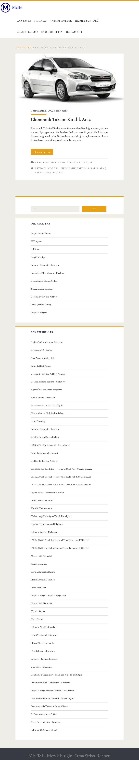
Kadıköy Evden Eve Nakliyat (44, 461)
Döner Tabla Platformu (42, 500)
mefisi (65, 110)
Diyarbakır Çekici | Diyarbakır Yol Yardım (50, 682)
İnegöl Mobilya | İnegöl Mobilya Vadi (48, 595)
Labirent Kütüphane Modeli (44, 730)
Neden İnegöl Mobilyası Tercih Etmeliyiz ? (51, 516)
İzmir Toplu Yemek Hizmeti (44, 453)
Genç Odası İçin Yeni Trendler (45, 722)
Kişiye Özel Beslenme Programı (46, 389)
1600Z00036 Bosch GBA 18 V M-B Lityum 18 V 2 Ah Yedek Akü (61, 484)
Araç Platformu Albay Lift (43, 397)
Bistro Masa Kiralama (41, 667)
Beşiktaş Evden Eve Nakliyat (44, 297)
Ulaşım (87, 162)
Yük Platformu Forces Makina (45, 437)
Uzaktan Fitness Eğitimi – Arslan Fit (48, 381)
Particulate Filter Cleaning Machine (47, 273)
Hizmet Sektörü (87, 21)
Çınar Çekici (37, 619)
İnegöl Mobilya (38, 257)
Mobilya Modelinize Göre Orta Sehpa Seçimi (52, 698)
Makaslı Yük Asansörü (41, 556)
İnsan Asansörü (38, 587)
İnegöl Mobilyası (39, 312)
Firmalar (41, 21)
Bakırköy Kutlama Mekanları (44, 532)
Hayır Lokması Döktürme (43, 572)
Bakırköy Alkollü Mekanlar (43, 627)
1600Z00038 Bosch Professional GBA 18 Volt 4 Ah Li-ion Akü (61, 477)
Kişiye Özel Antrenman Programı (47, 342)
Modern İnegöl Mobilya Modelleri (47, 413)
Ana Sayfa (24, 21)
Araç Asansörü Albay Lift (43, 358)
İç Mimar (35, 249)
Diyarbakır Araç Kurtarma (43, 651)
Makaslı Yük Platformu (41, 603)
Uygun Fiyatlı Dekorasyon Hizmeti (47, 492)
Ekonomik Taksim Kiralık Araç (69, 79)
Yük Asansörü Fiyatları (41, 289)
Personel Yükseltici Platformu (45, 265)
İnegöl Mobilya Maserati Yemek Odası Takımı (53, 690)
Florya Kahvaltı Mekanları (43, 579)
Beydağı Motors (47, 168)
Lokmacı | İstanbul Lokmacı (44, 659)
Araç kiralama (27, 32)
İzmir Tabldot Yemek (41, 366)
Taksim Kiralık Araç (49, 172)
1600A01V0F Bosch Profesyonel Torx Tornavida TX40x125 (59, 540)
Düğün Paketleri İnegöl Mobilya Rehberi (50, 445)
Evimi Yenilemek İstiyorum (44, 635)
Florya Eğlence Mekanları (43, 643)
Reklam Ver (73, 32)
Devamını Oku (43, 152)
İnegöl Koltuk (61, 21)
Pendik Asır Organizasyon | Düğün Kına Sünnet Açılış (57, 675)
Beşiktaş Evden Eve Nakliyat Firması (48, 374)
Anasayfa (23, 47)
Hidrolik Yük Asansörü (42, 508)
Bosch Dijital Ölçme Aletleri (44, 281)
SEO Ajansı (36, 241)
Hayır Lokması (38, 611)
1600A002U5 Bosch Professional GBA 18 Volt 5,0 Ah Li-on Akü (61, 469)
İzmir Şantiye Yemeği (41, 304)
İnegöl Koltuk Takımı (41, 233)
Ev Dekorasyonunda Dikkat (44, 714)
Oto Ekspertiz (51, 32)
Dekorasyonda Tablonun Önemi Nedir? (50, 706)
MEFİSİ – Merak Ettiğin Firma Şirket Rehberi (69, 756)
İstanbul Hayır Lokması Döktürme (47, 524)
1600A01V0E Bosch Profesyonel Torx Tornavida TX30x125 (59, 548)
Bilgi (61, 162)
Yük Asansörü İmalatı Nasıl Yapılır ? (48, 405)
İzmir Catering (38, 421)
